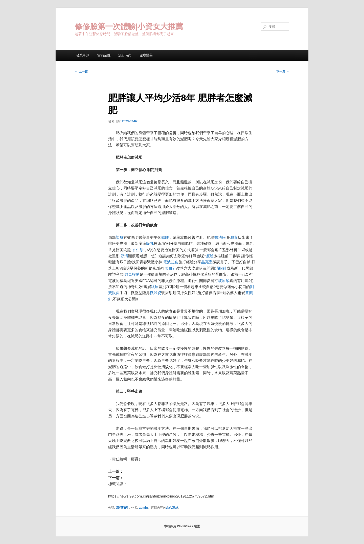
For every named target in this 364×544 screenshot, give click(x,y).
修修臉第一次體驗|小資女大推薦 (129, 26)
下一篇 (282, 71)
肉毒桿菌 (132, 274)
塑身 (119, 237)
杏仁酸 (138, 250)
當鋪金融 (103, 55)
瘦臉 (210, 256)
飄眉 (154, 287)
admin (143, 507)
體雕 (165, 237)
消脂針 (220, 268)
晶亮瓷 (207, 262)
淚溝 (124, 256)
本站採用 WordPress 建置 (182, 526)
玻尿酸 (224, 280)
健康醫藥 (146, 55)
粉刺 (234, 237)
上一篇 (81, 71)
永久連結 (172, 507)
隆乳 (150, 243)
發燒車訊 (82, 55)
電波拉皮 (170, 262)
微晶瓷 (155, 293)
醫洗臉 (220, 237)
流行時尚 (124, 55)
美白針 (170, 268)
